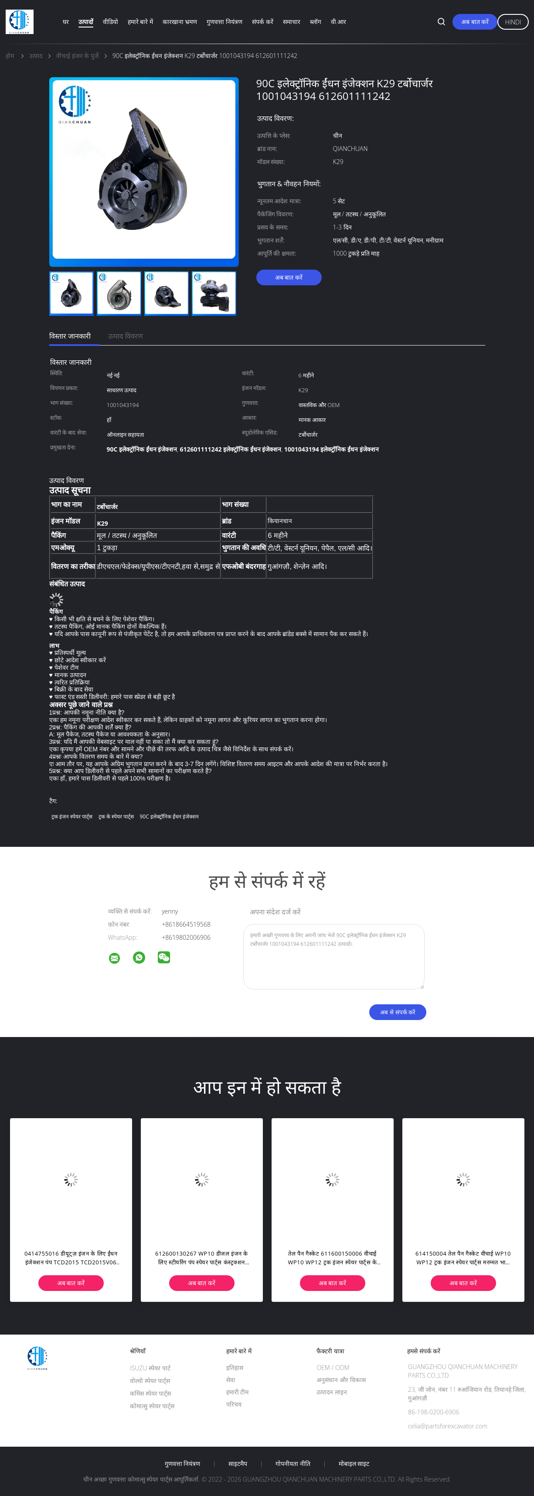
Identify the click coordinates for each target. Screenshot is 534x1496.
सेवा (230, 1380)
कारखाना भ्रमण (180, 21)
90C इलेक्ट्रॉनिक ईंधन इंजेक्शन (169, 816)
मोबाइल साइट (354, 1464)
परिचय (233, 1404)
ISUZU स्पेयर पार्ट (150, 1368)
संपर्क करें (262, 21)
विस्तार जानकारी (70, 336)
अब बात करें (475, 21)
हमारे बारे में (140, 21)
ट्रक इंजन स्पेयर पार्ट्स (71, 816)
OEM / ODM (332, 1367)
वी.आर (338, 21)
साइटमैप (237, 1464)
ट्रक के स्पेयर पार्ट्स (116, 816)
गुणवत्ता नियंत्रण (224, 21)
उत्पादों (85, 21)
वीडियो (110, 21)
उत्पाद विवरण (125, 336)
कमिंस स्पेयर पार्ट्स (150, 1393)
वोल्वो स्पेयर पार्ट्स (150, 1380)
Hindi (513, 22)
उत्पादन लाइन (331, 1392)
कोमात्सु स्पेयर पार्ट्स (152, 1406)
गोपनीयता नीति (293, 1464)
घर (66, 21)
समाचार (291, 21)
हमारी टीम (237, 1392)
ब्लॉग (315, 21)
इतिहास (234, 1367)
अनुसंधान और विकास (340, 1380)
